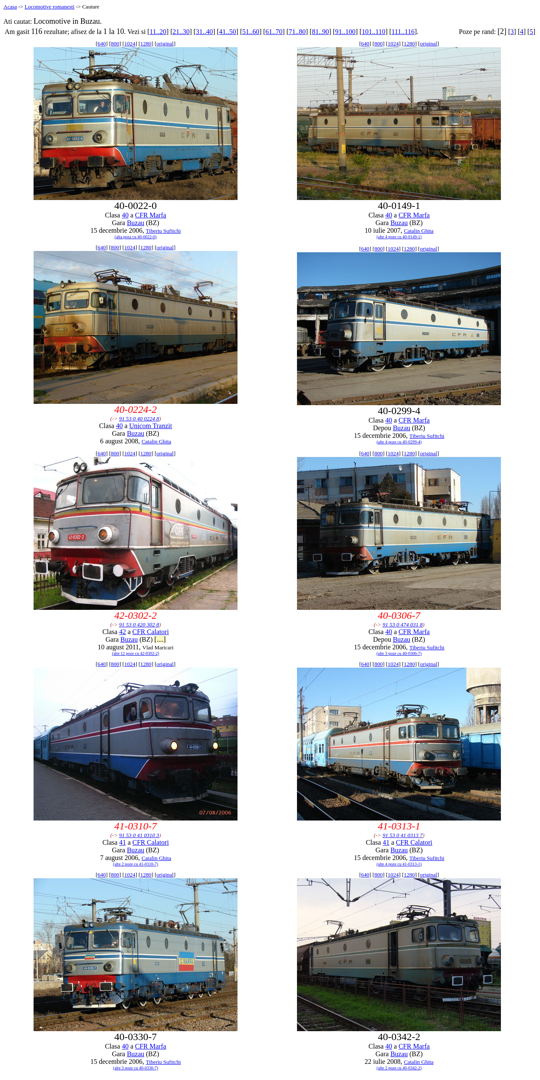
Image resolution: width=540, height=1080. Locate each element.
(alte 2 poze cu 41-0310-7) (135, 864)
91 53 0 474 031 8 (402, 624)
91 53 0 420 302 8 (139, 624)
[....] (160, 639)
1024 (129, 43)
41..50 (227, 31)
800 (115, 43)
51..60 (250, 31)
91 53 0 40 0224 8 (139, 418)
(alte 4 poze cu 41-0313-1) (398, 864)
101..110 (373, 31)
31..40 (204, 31)
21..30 (180, 31)
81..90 (320, 31)
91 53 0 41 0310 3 (139, 835)
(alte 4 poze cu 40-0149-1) (398, 236)
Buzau (135, 222)
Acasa (10, 6)
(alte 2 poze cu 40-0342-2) (398, 1068)
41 (122, 842)
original (164, 43)
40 (125, 215)
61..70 (274, 31)
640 (102, 43)
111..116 (403, 31)
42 (122, 631)
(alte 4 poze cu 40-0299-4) (398, 442)
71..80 (297, 31)
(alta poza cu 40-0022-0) (136, 236)
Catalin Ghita (419, 231)
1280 (145, 43)
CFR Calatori (151, 631)
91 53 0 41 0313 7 (402, 835)
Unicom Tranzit (150, 425)
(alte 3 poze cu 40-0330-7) (135, 1068)
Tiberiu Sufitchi (163, 231)
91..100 (345, 31)
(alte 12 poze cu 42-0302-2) (135, 653)
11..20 (158, 31)
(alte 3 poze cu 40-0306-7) (398, 653)
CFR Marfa (150, 215)
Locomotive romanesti (49, 6)
